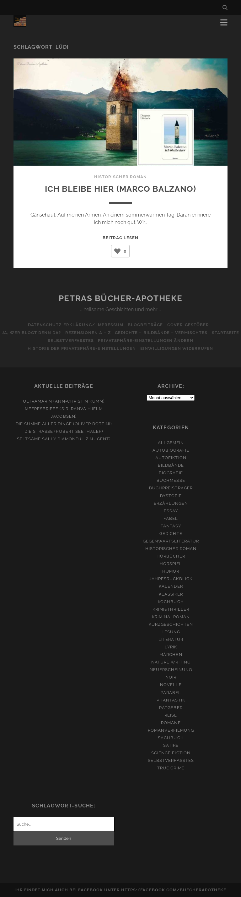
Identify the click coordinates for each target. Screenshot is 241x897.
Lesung (171, 632)
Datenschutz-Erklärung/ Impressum (73, 324)
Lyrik (171, 647)
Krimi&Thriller (171, 609)
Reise (170, 715)
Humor (170, 571)
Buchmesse (171, 480)
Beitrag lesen (121, 237)
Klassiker (171, 594)
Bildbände (171, 465)
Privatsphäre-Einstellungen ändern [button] (163, 340)
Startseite (43, 340)
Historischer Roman (120, 176)
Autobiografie (171, 450)
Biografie (171, 473)
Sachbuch (171, 737)
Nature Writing (170, 662)
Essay (171, 511)
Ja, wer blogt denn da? (45, 332)
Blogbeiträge (145, 324)
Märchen (170, 654)
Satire (171, 745)
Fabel (170, 518)
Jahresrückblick (170, 578)
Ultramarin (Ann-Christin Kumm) (63, 401)
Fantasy (171, 526)
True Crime (170, 768)
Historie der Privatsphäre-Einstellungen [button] (81, 348)
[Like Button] (117, 251)
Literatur (170, 639)
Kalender (171, 586)
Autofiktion (170, 457)
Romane (170, 722)
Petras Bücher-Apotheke (120, 298)
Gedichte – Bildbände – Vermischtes (179, 332)
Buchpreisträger (171, 488)
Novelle (170, 684)
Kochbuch (171, 601)
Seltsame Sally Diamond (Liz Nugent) (63, 439)
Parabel (171, 692)
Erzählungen (171, 503)
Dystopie (171, 495)
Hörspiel (171, 563)
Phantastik (171, 700)
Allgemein (171, 442)
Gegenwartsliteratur (171, 541)
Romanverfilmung (171, 730)
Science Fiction (170, 753)
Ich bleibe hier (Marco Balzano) (120, 188)
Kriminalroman (171, 616)
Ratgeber (170, 707)
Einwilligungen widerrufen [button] (177, 348)
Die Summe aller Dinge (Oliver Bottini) (64, 423)
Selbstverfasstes (87, 340)
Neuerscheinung (171, 669)
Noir (170, 677)
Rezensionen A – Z (103, 332)
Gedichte (170, 533)
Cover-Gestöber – (192, 324)
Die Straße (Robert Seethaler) (63, 431)
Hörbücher (171, 556)
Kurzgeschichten (171, 624)
